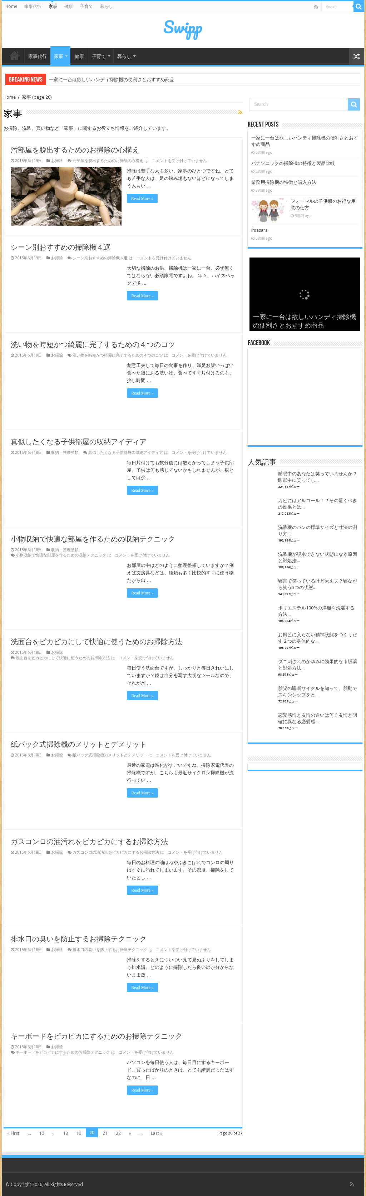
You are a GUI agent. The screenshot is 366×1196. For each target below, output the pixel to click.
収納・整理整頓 (65, 452)
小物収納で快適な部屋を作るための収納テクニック (93, 539)
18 (65, 1133)
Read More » (142, 198)
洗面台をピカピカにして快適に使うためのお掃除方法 (96, 641)
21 (105, 1133)
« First (13, 1133)
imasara (259, 230)
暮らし (106, 6)
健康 (68, 6)
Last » (156, 1133)
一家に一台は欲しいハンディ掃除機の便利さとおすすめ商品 (111, 79)
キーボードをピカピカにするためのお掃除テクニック (96, 1036)
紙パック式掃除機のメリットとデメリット (79, 744)
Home (11, 6)
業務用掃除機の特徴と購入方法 (283, 182)
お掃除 (57, 160)
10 (41, 1133)
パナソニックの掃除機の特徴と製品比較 (293, 163)
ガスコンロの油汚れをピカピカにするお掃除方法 (89, 841)
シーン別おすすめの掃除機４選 (61, 247)
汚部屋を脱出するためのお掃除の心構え (75, 150)
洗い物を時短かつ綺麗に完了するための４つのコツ (93, 344)
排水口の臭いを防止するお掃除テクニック (79, 939)
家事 (53, 6)
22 (118, 1133)
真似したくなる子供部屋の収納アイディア (79, 441)
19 (78, 1133)
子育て (86, 6)
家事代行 (32, 6)
